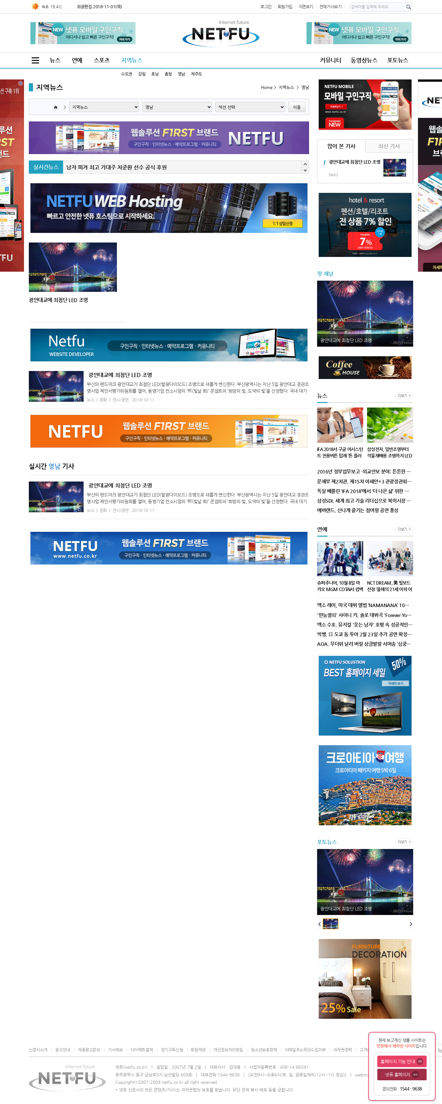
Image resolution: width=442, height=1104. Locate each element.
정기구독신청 (172, 1050)
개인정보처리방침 (228, 1050)
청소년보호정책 (264, 1050)
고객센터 (367, 1050)
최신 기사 (389, 146)
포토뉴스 (397, 60)
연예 (77, 60)
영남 (181, 73)
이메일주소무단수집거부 (305, 1050)
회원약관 (198, 1050)
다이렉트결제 (142, 1050)
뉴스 (55, 60)
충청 (168, 73)
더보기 (402, 396)
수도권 (126, 73)
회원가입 (285, 6)
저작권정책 (342, 1050)
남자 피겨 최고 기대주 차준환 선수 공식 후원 (116, 167)
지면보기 (306, 6)
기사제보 (115, 1050)
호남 (155, 73)
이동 (297, 107)
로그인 (266, 6)
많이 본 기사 (341, 146)
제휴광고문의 (89, 1050)
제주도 (196, 73)
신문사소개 (38, 1050)
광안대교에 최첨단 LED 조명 (120, 375)
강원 (141, 73)
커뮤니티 (330, 60)
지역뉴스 (131, 60)
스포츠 (102, 60)
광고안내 (62, 1050)
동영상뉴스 (364, 60)
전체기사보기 (330, 6)
